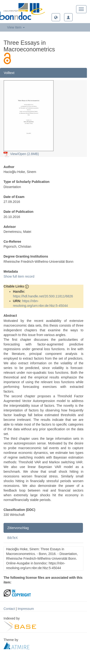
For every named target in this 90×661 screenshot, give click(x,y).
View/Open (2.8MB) (21, 154)
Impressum (26, 609)
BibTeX (12, 538)
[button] (56, 17)
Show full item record (19, 276)
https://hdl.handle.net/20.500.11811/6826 (43, 296)
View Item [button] (16, 27)
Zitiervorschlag (18, 528)
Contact (9, 609)
